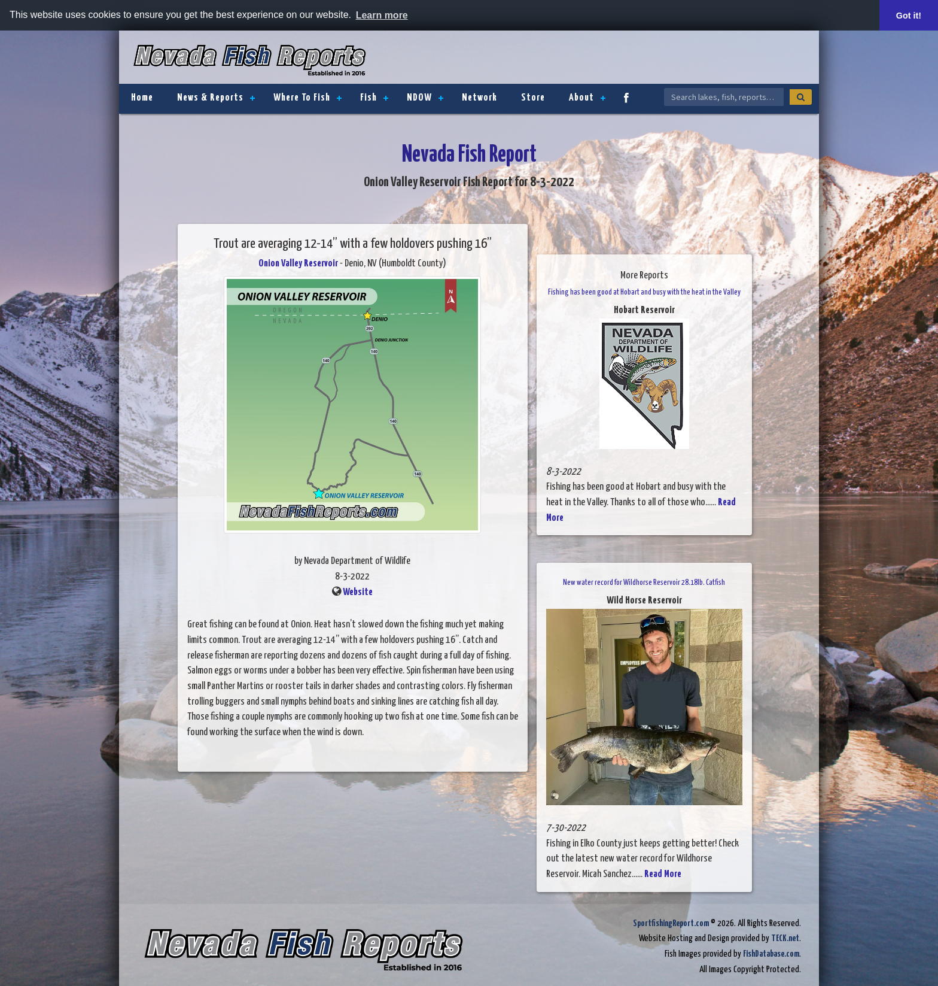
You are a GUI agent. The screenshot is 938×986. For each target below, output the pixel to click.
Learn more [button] (382, 15)
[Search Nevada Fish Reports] (724, 97)
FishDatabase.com (771, 953)
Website (358, 592)
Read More (662, 874)
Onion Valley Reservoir (298, 264)
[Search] (801, 97)
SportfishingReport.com (671, 923)
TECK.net (785, 938)
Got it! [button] (908, 15)
